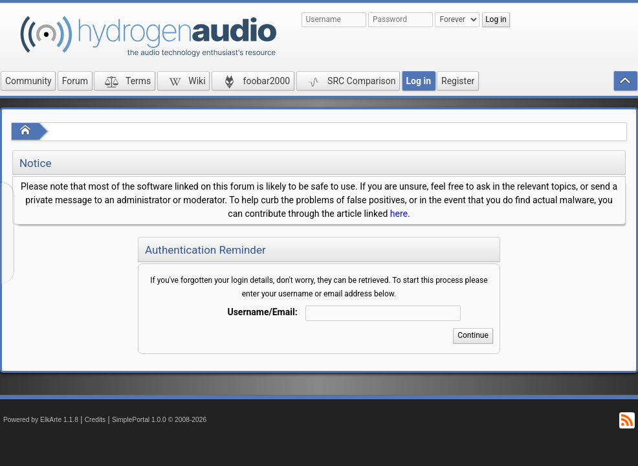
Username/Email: (262, 312)
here (399, 213)
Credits (95, 419)
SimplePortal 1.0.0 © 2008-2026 (159, 419)
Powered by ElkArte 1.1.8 (40, 419)
